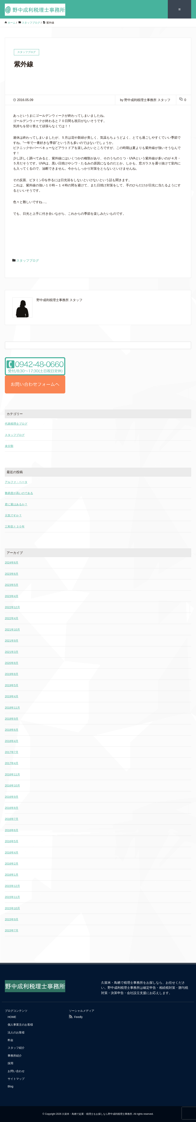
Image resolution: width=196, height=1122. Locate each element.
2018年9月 (11, 718)
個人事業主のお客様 (20, 1024)
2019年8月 (11, 674)
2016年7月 (11, 819)
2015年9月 (11, 919)
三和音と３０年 (15, 526)
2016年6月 (11, 830)
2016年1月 (11, 874)
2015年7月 (11, 930)
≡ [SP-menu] (179, 9)
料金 (10, 1040)
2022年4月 (11, 618)
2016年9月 (11, 796)
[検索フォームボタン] (187, 345)
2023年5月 (11, 584)
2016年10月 (12, 785)
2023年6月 (11, 573)
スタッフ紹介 (16, 1047)
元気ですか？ (13, 515)
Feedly (78, 1016)
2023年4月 (11, 596)
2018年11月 (12, 707)
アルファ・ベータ (16, 481)
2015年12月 (12, 885)
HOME (12, 1016)
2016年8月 (11, 807)
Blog (10, 1086)
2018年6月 (11, 729)
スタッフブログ (27, 260)
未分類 (9, 445)
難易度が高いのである (19, 493)
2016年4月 (11, 852)
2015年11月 (12, 897)
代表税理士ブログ (16, 423)
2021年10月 (12, 629)
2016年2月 (11, 863)
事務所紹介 (15, 1055)
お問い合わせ (16, 1070)
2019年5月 (11, 685)
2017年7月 (11, 752)
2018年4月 (11, 740)
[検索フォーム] (94, 345)
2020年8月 (11, 663)
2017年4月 (11, 763)
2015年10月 (12, 908)
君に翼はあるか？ (16, 504)
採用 (10, 1063)
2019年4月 (11, 696)
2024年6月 (11, 562)
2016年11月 (12, 774)
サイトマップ (16, 1078)
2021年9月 (11, 640)
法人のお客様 (16, 1032)
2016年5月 (11, 841)
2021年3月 (11, 651)
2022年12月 (12, 607)
